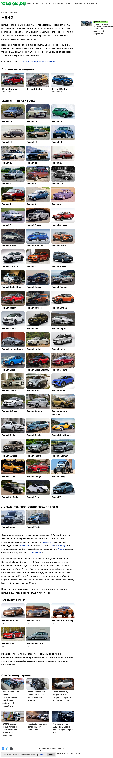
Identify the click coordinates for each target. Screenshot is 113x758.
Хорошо (51, 755)
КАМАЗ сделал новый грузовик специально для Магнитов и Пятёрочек (9, 730)
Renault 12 (32, 121)
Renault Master (9, 527)
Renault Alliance (59, 225)
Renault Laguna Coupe (12, 349)
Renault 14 (57, 121)
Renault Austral (9, 245)
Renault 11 (7, 121)
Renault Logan (8, 370)
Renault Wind (33, 497)
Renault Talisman (60, 456)
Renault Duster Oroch (12, 287)
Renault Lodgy (58, 349)
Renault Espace (34, 287)
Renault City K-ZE (10, 266)
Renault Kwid (33, 328)
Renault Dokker (59, 266)
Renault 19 (57, 142)
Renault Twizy (58, 476)
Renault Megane (59, 370)
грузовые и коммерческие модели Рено (37, 61)
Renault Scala (8, 435)
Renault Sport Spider (61, 435)
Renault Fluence (59, 287)
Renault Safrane (9, 411)
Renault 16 (7, 142)
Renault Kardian (59, 308)
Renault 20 (7, 163)
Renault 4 (31, 183)
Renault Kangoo (34, 308)
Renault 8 (56, 204)
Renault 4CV (57, 183)
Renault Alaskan (34, 225)
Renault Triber (8, 476)
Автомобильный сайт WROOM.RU (51, 748)
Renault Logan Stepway (38, 370)
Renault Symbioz (10, 620)
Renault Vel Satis (10, 497)
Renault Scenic (34, 435)
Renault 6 (31, 204)
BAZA (98, 3)
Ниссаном (46, 542)
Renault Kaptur (59, 89)
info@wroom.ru (44, 751)
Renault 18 (32, 142)
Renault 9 (6, 225)
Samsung (60, 545)
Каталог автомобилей (63, 3)
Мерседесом (36, 552)
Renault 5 (6, 204)
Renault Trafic (33, 527)
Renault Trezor (34, 620)
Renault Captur (59, 245)
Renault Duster (34, 89)
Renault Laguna (59, 328)
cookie (41, 755)
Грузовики (80, 3)
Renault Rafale (58, 390)
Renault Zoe (57, 497)
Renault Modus (9, 390)
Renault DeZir (8, 643)
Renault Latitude (34, 349)
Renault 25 (57, 163)
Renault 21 (32, 163)
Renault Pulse (33, 390)
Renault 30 (7, 183)
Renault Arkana (10, 89)
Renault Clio (32, 266)
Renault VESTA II (35, 643)
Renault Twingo (34, 476)
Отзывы (90, 3)
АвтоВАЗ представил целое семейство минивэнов (37, 727)
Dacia (51, 545)
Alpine (61, 549)
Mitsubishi (24, 545)
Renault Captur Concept (63, 620)
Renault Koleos (9, 328)
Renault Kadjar (9, 308)
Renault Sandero (34, 411)
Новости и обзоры (35, 3)
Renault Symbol (9, 456)
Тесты (49, 3)
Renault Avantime (35, 245)
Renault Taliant (34, 456)
